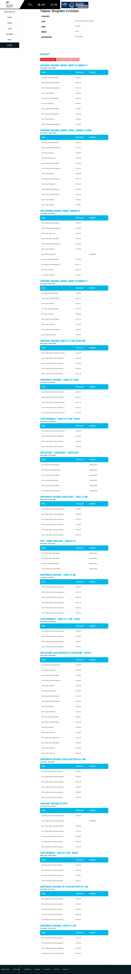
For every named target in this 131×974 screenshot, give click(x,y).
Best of (75, 59)
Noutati (10, 40)
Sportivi (9, 17)
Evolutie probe (63, 59)
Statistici (47, 969)
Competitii (27, 969)
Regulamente (9, 34)
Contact (66, 969)
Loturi (9, 28)
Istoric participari (48, 59)
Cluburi (9, 23)
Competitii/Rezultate (9, 12)
